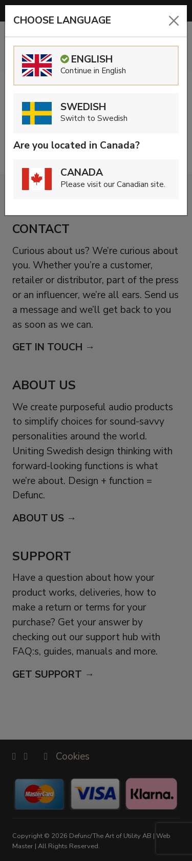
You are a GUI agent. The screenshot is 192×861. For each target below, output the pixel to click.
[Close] (174, 21)
